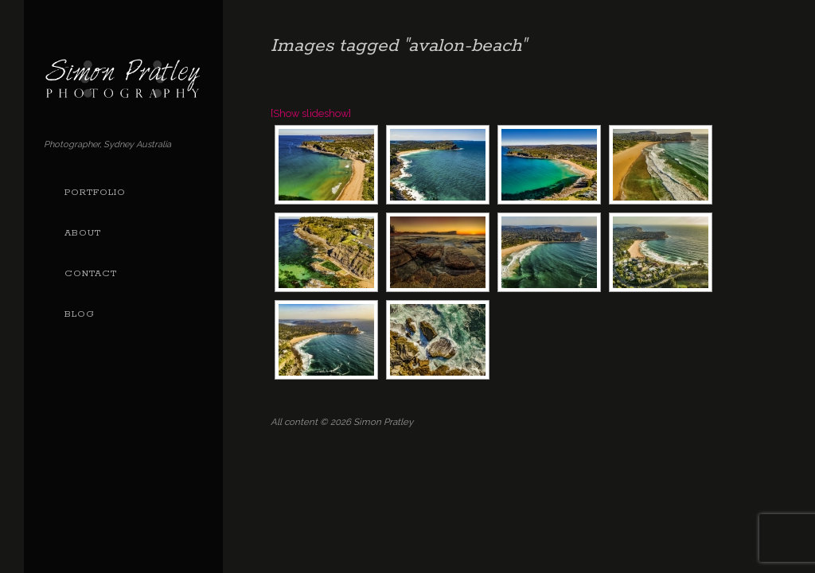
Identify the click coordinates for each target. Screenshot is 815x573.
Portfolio (95, 192)
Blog (79, 314)
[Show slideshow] (311, 113)
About (82, 233)
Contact (90, 273)
